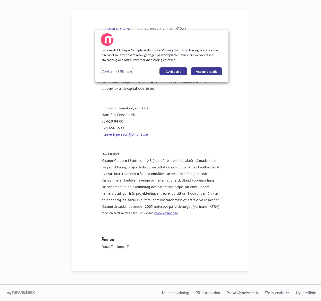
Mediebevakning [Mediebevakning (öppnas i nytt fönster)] (175, 292)
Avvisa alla (173, 71)
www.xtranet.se (166, 213)
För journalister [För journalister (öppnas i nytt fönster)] (277, 292)
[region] (161, 56)
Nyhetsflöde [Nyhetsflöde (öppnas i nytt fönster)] (306, 292)
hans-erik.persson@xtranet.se (125, 134)
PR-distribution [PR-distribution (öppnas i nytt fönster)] (208, 292)
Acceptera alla (207, 71)
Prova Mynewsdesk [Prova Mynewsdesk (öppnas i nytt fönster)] (242, 292)
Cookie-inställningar (117, 71)
